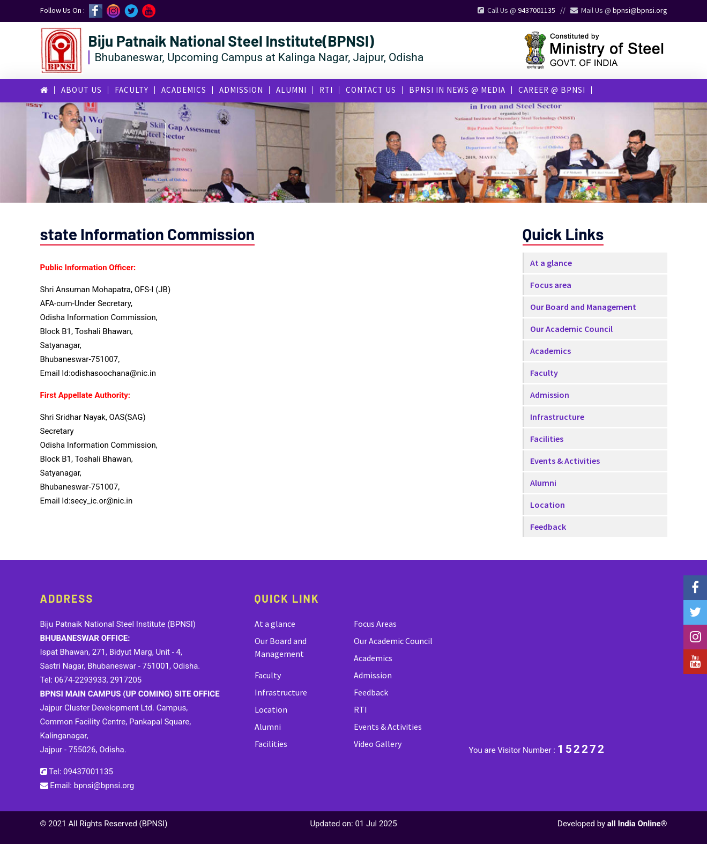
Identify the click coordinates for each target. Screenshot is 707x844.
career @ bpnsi (551, 90)
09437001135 (88, 771)
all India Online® (637, 823)
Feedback (548, 526)
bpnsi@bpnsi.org (640, 10)
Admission (241, 90)
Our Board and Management (583, 306)
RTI (326, 90)
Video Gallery (377, 743)
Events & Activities (565, 460)
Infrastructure (557, 416)
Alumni (291, 90)
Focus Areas (375, 623)
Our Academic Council (571, 328)
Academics (183, 90)
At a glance (551, 262)
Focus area (550, 284)
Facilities (546, 438)
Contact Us (371, 90)
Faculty (131, 90)
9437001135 (536, 10)
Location (547, 504)
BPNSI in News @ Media (457, 90)
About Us (81, 90)
